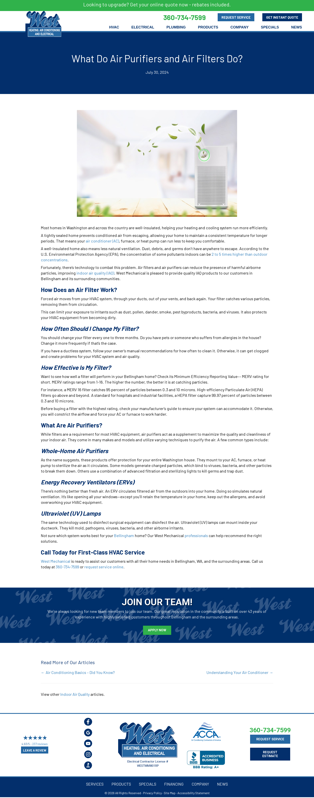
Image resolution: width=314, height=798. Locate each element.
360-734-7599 (67, 566)
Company (239, 27)
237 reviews (40, 744)
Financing (174, 784)
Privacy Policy (152, 793)
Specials (270, 27)
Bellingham (124, 535)
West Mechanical (55, 561)
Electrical (142, 27)
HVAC (114, 27)
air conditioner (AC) (102, 240)
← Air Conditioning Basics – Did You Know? (78, 672)
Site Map (169, 793)
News (296, 27)
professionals (196, 535)
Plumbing (176, 27)
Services (95, 784)
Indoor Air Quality (75, 694)
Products (208, 27)
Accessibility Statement (193, 793)
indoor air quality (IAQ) (95, 273)
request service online (103, 566)
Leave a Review (34, 750)
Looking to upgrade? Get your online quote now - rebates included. (157, 4)
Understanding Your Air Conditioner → (239, 672)
